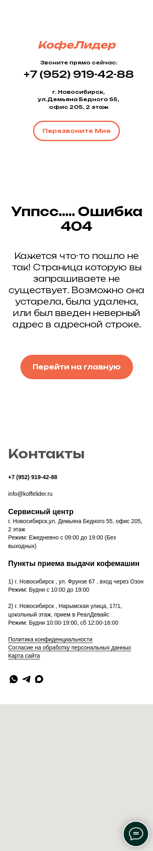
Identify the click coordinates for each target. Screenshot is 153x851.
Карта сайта (24, 655)
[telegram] (26, 679)
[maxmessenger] (39, 679)
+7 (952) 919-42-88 (32, 477)
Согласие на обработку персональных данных (69, 647)
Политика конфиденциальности (50, 639)
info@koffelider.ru (30, 494)
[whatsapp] (14, 679)
